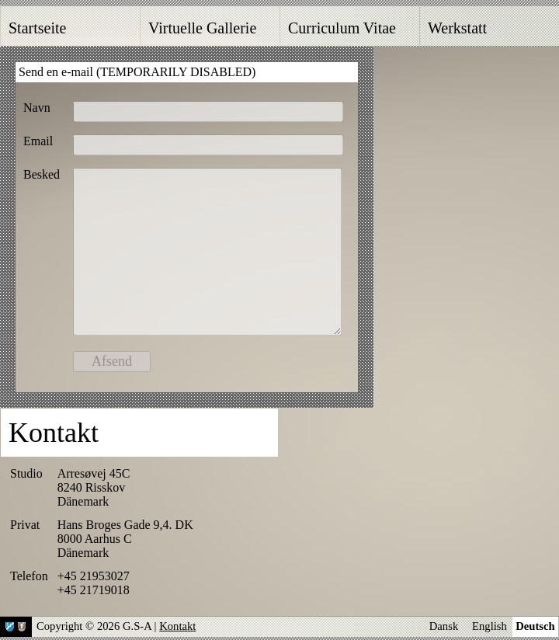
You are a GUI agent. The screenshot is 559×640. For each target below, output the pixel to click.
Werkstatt (457, 28)
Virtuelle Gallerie (202, 28)
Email (38, 141)
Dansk (443, 626)
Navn (36, 107)
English (489, 626)
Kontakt (177, 626)
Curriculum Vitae (342, 28)
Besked (41, 174)
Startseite (37, 28)
